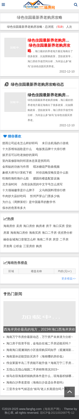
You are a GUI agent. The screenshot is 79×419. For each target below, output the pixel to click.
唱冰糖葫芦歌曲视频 (46, 166)
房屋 (6, 232)
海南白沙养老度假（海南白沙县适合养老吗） (35, 382)
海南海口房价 (19, 232)
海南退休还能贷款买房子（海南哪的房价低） (35, 356)
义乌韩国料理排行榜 (52, 190)
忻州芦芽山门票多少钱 (45, 196)
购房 (39, 246)
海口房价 (29, 226)
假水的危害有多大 (14, 208)
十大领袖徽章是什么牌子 (18, 190)
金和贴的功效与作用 (15, 166)
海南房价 (9, 226)
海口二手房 (49, 232)
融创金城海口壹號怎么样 (19, 239)
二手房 (64, 239)
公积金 (17, 246)
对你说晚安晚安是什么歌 (52, 172)
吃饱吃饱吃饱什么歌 (15, 178)
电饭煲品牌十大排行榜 (51, 149)
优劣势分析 (65, 232)
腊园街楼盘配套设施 (46, 178)
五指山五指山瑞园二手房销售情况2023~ (32, 369)
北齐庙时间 (9, 184)
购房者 (40, 226)
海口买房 (59, 226)
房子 (49, 226)
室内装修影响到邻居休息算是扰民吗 (26, 160)
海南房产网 (51, 409)
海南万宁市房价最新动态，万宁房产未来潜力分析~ (39, 337)
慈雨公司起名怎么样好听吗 (20, 143)
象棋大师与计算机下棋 (17, 172)
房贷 (56, 239)
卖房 (19, 226)
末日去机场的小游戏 (55, 143)
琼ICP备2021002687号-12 (57, 412)
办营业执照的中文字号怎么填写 (42, 184)
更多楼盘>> (69, 278)
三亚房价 (29, 246)
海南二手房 (44, 239)
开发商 (7, 246)
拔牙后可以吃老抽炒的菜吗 (20, 155)
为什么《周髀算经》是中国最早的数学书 (28, 202)
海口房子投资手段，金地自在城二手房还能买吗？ (38, 343)
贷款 (69, 226)
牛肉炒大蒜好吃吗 (14, 196)
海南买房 (35, 232)
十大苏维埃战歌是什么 (17, 149)
